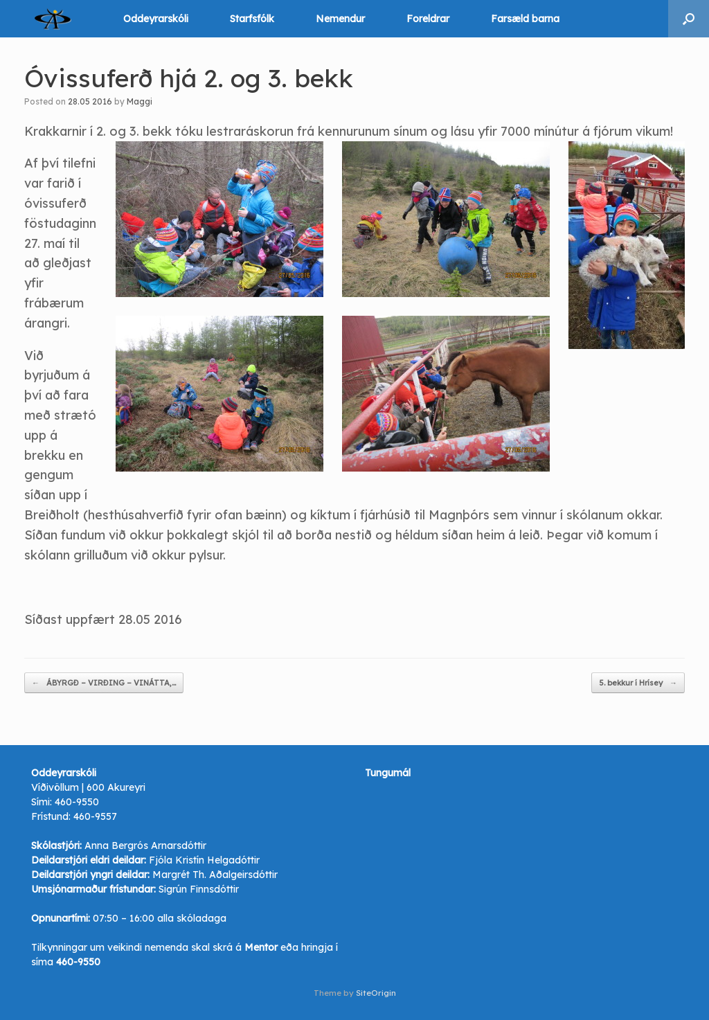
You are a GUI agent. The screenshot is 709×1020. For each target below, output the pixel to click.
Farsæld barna (525, 18)
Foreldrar (427, 18)
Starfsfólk (252, 18)
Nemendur (340, 18)
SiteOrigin (376, 992)
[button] (688, 18)
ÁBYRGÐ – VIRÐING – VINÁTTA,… (104, 683)
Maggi (139, 101)
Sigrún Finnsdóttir (199, 889)
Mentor (261, 947)
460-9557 (95, 816)
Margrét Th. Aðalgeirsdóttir (215, 874)
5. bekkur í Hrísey (638, 683)
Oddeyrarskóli (155, 18)
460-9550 (77, 802)
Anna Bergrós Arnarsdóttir (145, 845)
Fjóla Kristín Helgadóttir (204, 860)
